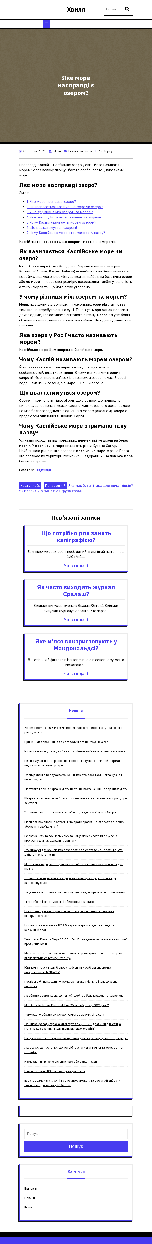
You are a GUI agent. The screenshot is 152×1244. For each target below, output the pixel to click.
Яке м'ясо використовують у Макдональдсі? (76, 644)
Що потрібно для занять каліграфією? (76, 536)
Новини (29, 1198)
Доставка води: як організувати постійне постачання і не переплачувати (76, 789)
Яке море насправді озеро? (51, 201)
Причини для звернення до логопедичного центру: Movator (66, 742)
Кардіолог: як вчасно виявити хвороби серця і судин (61, 1062)
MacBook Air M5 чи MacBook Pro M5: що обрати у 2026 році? (66, 1005)
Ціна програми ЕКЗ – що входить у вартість (54, 1071)
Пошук (128, 9)
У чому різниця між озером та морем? (60, 212)
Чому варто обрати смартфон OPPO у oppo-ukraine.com (64, 1015)
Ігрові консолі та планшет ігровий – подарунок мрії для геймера (70, 812)
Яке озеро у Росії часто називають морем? (64, 217)
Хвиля (76, 9)
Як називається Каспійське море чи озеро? (65, 207)
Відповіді (43, 470)
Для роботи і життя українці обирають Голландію (59, 902)
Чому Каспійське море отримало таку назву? (66, 232)
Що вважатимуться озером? (52, 227)
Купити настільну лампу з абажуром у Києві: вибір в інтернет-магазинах (74, 751)
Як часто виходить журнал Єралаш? (76, 590)
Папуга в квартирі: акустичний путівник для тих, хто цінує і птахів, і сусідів (76, 1038)
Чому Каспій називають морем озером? (61, 222)
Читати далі (76, 565)
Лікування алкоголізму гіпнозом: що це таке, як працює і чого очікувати (74, 892)
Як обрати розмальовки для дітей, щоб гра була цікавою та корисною (73, 996)
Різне (28, 1207)
